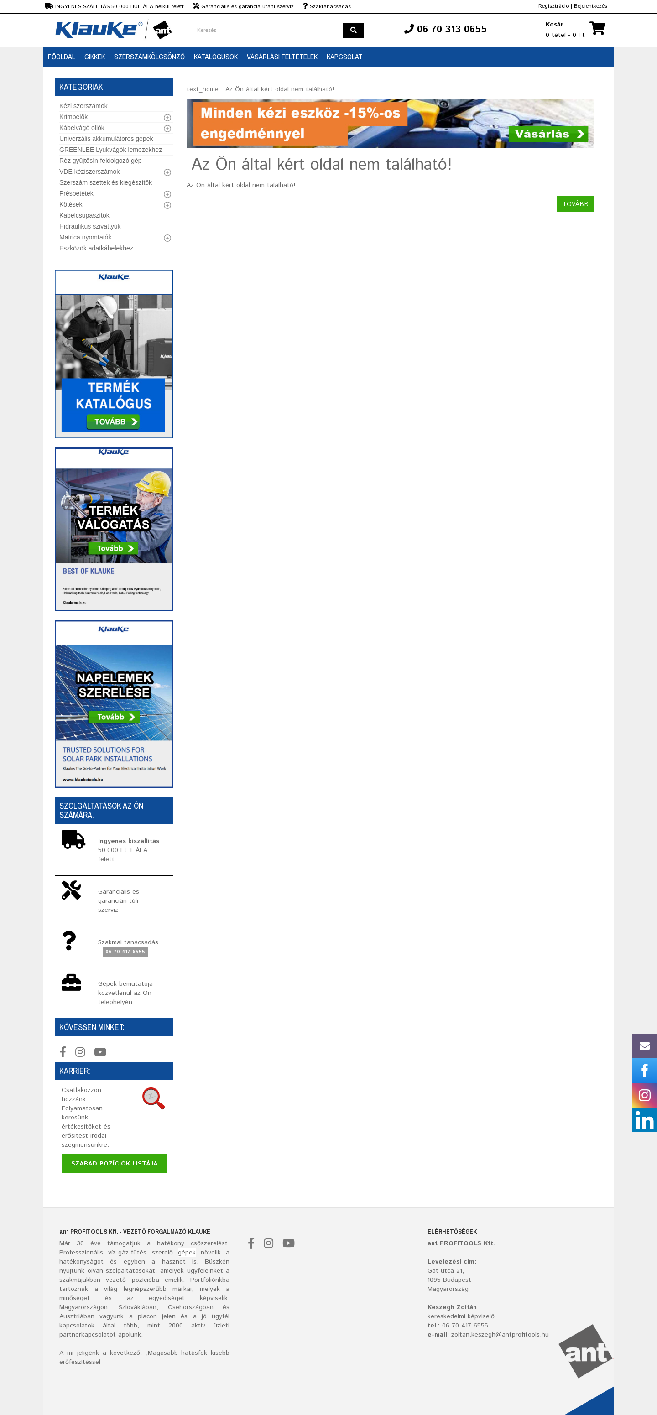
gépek (187, 1252)
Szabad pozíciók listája (114, 1163)
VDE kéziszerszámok (89, 171)
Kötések (71, 204)
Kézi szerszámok (83, 105)
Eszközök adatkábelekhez (96, 248)
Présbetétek (76, 193)
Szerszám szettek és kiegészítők (105, 182)
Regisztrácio (553, 6)
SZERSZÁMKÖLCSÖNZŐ (149, 57)
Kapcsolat (345, 57)
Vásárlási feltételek (282, 57)
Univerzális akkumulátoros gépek (106, 138)
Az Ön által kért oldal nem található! (279, 89)
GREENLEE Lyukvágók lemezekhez (110, 149)
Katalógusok (216, 57)
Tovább (576, 203)
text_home (203, 89)
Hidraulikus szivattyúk (90, 226)
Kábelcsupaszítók (84, 215)
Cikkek (94, 57)
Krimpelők (73, 116)
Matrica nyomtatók (85, 237)
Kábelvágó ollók (81, 127)
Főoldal (61, 57)
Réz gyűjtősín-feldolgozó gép (100, 160)
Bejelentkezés (590, 6)
